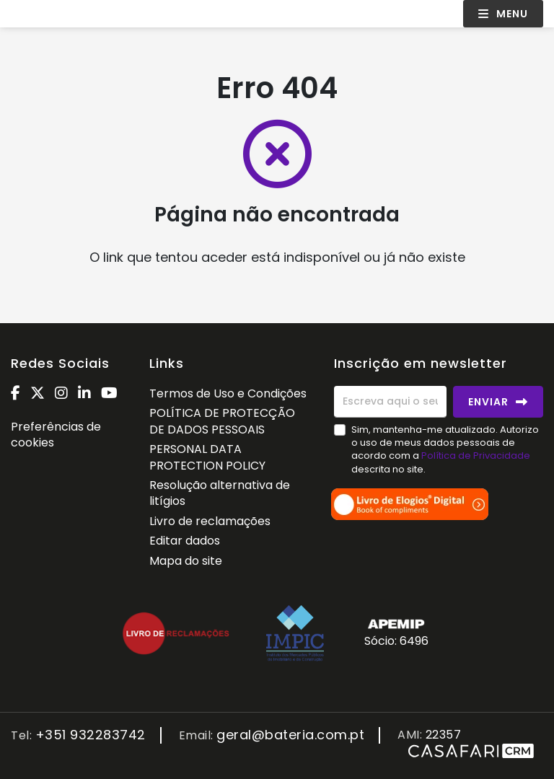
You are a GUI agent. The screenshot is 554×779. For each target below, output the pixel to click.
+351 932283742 (90, 735)
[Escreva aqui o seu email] (390, 402)
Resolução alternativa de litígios (219, 493)
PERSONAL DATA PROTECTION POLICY (207, 457)
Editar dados (184, 540)
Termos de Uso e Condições (228, 393)
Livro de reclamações (210, 521)
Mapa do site (185, 561)
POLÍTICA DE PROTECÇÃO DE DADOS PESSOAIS (222, 421)
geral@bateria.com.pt (290, 735)
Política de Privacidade (475, 455)
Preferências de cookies (56, 434)
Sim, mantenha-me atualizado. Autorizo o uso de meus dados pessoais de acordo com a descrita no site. (445, 449)
